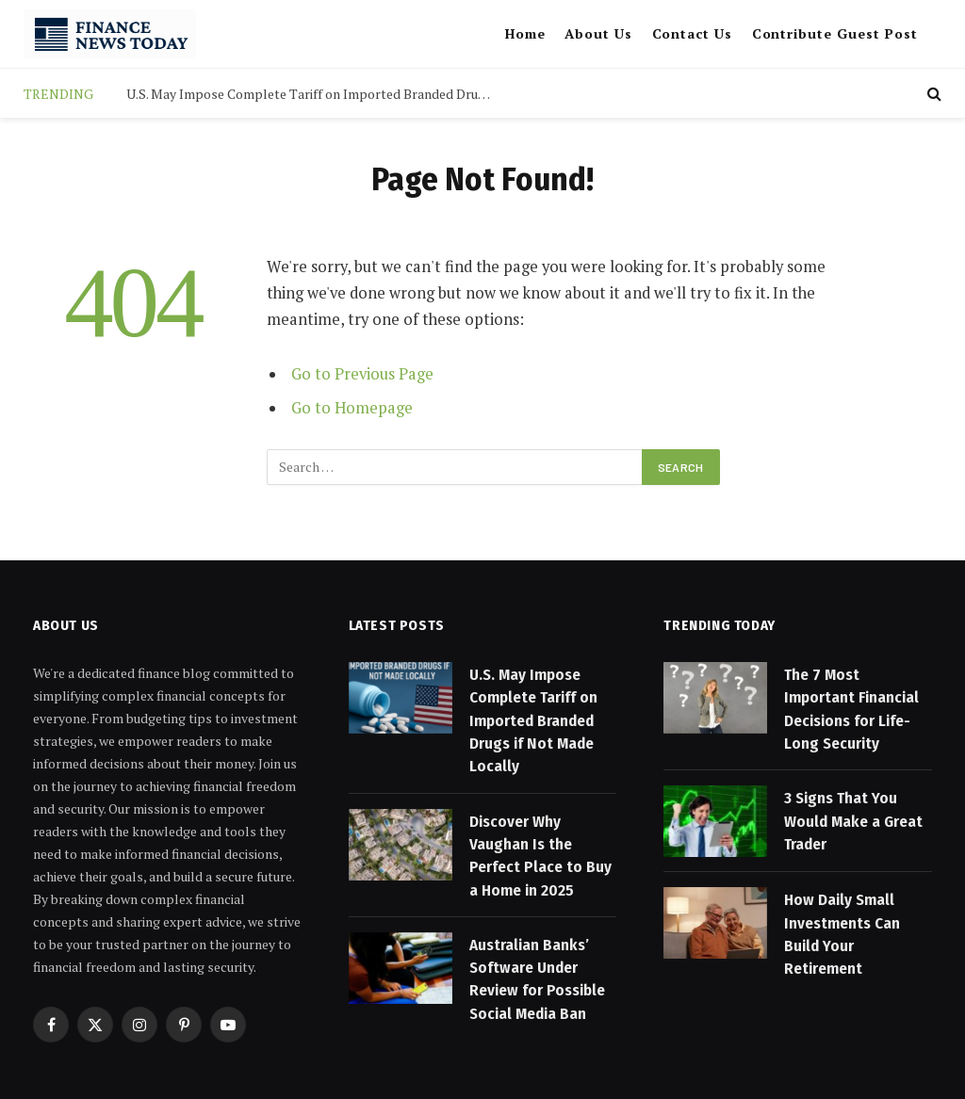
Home (525, 33)
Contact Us (692, 33)
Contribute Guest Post (835, 33)
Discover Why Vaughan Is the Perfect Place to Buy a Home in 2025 (540, 856)
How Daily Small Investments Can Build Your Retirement (842, 934)
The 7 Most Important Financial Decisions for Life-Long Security (851, 709)
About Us (598, 33)
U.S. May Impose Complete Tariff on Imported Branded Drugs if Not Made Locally (314, 94)
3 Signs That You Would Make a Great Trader (853, 821)
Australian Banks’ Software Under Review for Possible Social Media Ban (537, 979)
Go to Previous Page (362, 374)
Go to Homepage (352, 407)
